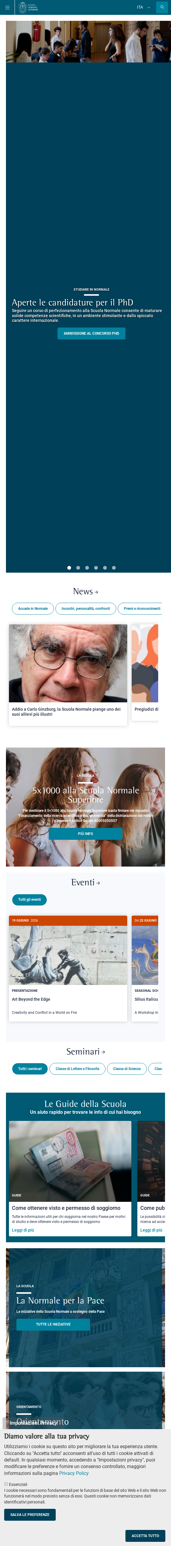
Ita (140, 7)
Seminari (85, 1050)
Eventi (85, 883)
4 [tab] (96, 568)
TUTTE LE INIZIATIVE (53, 1322)
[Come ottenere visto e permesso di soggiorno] (70, 1176)
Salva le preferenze (29, 1515)
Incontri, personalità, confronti (86, 609)
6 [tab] (114, 568)
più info (85, 834)
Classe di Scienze (127, 1066)
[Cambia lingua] (148, 7)
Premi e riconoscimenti (142, 609)
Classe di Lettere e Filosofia (77, 1066)
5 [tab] (105, 568)
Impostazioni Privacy (33, 1423)
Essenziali (18, 1484)
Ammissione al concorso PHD (91, 333)
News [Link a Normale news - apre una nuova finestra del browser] (85, 592)
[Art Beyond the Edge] (68, 969)
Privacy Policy (74, 1473)
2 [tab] (78, 568)
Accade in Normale (33, 609)
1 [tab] (69, 568)
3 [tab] (87, 568)
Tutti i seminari (30, 1066)
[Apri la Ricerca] (162, 7)
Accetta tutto (145, 1536)
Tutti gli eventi (29, 899)
